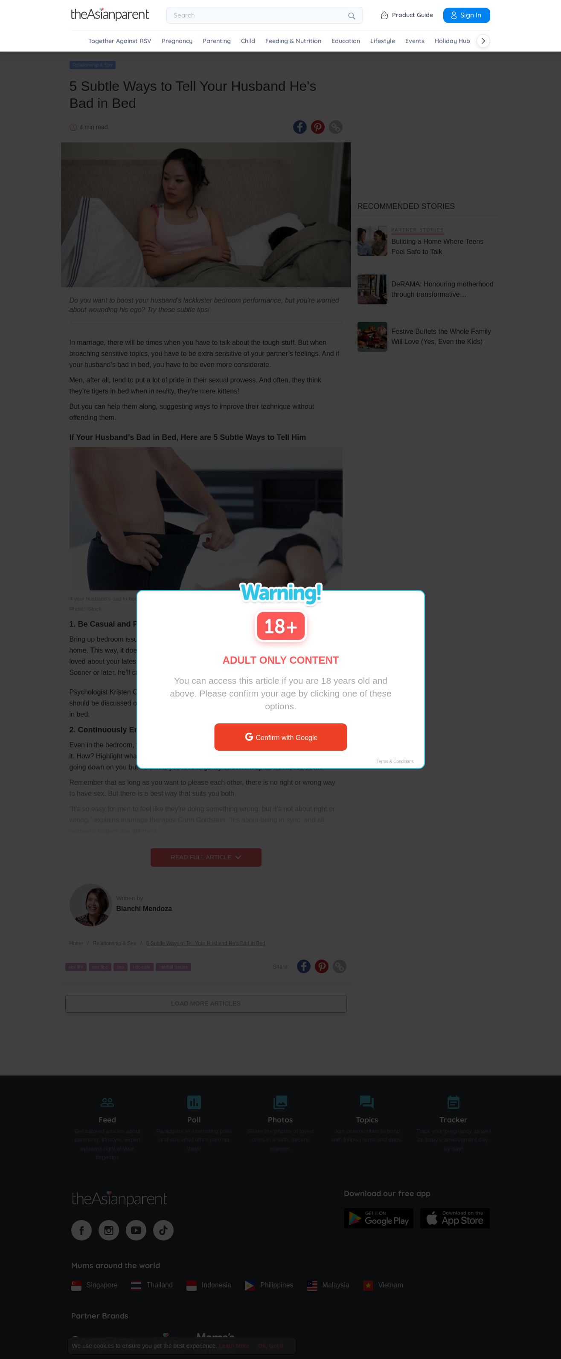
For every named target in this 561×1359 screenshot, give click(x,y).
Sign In (465, 15)
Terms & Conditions (394, 761)
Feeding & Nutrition (293, 41)
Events (414, 41)
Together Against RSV (119, 41)
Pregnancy (177, 41)
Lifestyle (382, 41)
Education (345, 41)
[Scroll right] (483, 41)
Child (248, 41)
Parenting (217, 41)
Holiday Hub (452, 41)
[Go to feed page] (110, 18)
